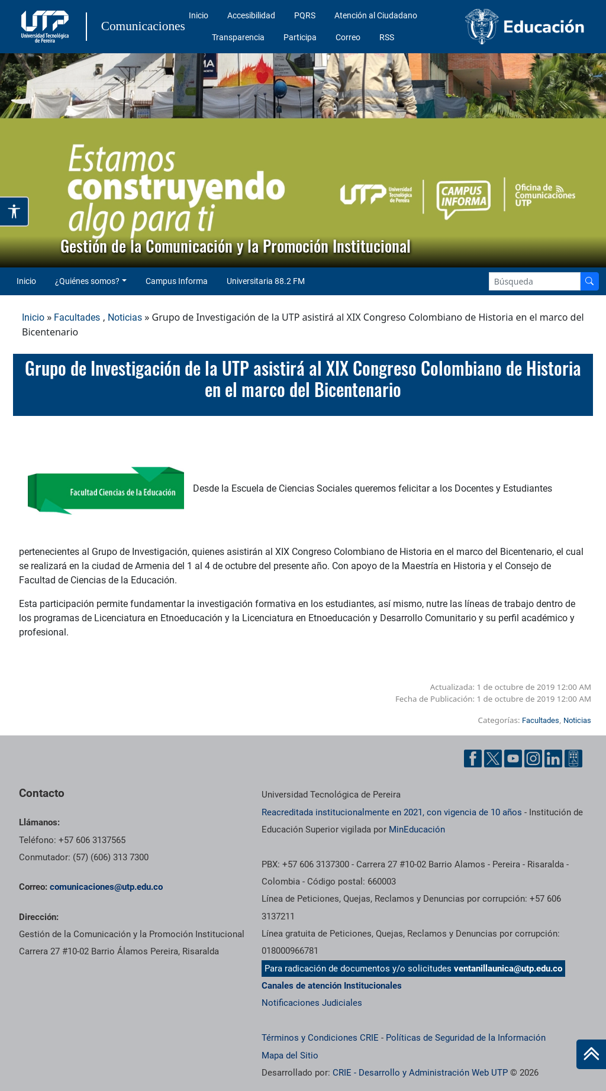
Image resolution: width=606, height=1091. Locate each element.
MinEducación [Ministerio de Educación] (417, 829)
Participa (300, 37)
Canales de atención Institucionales (332, 985)
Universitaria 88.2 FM (266, 281)
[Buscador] (589, 281)
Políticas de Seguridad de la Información (466, 1037)
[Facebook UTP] (473, 758)
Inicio (198, 15)
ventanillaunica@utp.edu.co (508, 968)
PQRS (304, 15)
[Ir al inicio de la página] (591, 1054)
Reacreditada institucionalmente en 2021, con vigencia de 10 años (392, 812)
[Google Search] (535, 281)
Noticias (125, 317)
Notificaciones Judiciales (312, 1003)
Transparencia (238, 37)
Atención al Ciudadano (375, 15)
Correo (348, 37)
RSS (386, 37)
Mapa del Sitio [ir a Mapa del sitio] (290, 1055)
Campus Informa (177, 281)
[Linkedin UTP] (553, 758)
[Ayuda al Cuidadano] (573, 758)
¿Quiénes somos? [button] (87, 281)
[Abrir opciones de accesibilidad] (14, 211)
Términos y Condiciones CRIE (320, 1037)
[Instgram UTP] (533, 758)
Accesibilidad (251, 15)
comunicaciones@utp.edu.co (106, 887)
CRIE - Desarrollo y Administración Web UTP (420, 1072)
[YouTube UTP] (513, 758)
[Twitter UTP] (493, 758)
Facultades (77, 317)
